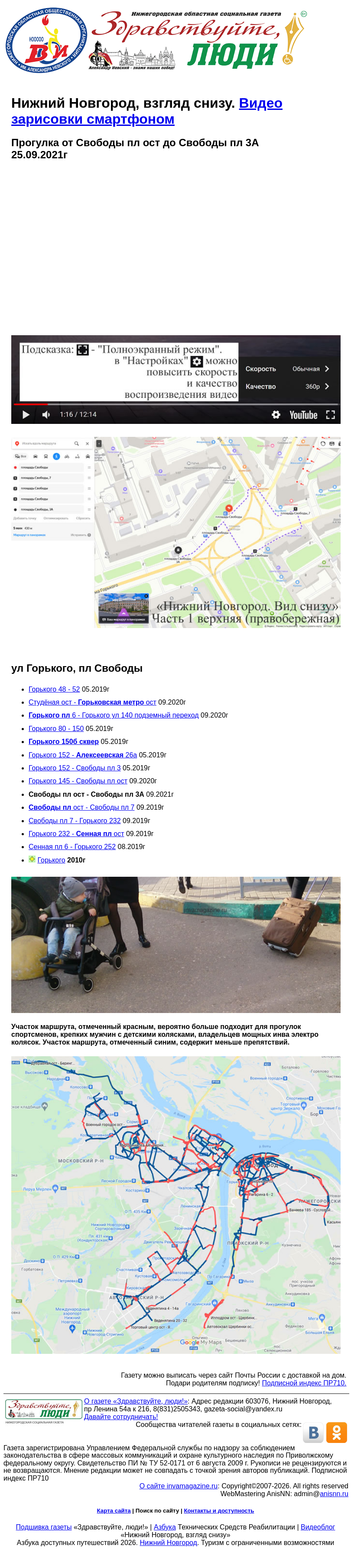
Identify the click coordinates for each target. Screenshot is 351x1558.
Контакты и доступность (219, 1510)
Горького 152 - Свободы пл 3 (75, 768)
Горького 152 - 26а (83, 755)
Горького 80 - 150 (56, 728)
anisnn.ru (334, 1493)
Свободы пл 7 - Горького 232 (75, 820)
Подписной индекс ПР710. (304, 1383)
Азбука (165, 1527)
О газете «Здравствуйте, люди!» (136, 1401)
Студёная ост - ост (92, 702)
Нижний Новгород (168, 1542)
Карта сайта (114, 1510)
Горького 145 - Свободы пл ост (78, 781)
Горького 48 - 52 (54, 689)
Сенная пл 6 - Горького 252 (72, 846)
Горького (51, 860)
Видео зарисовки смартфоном (147, 111)
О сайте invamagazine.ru (179, 1486)
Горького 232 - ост (76, 833)
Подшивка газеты (44, 1527)
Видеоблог (318, 1527)
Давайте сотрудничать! (121, 1416)
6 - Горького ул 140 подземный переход (114, 715)
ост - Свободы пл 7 (82, 807)
